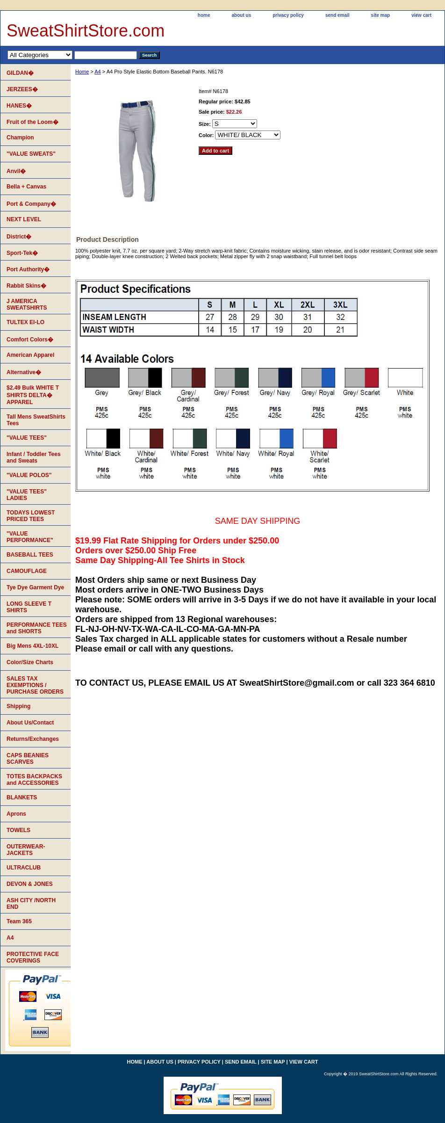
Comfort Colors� (30, 339)
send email (337, 15)
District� (19, 236)
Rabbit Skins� (26, 286)
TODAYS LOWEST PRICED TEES (31, 515)
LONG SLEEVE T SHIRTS (29, 607)
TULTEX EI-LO (25, 322)
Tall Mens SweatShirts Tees (36, 420)
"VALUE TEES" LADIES (27, 494)
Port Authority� (28, 269)
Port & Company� (31, 204)
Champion (20, 137)
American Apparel (30, 355)
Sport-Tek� (22, 253)
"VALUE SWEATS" (31, 154)
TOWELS (18, 830)
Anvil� (16, 171)
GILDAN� (20, 73)
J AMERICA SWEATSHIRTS (27, 304)
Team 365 (19, 921)
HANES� (19, 105)
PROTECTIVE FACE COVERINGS (33, 957)
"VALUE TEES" (27, 438)
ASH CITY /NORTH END (31, 903)
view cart (421, 15)
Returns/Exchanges (33, 739)
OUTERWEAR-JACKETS (26, 849)
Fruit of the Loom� (32, 122)
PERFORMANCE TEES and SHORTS (37, 628)
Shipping (18, 706)
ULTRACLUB (24, 867)
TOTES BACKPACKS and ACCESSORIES (34, 779)
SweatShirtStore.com (86, 30)
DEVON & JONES (30, 884)
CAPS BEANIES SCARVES (28, 758)
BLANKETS (22, 797)
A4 (97, 71)
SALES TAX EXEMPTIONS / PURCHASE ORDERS (35, 685)
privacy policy (288, 15)
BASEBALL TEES (30, 554)
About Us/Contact (30, 722)
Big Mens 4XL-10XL (32, 646)
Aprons (16, 814)
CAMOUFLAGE (27, 571)
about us (241, 15)
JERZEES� (22, 89)
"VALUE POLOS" (29, 475)
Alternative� (24, 372)
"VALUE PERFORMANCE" (30, 536)
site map (380, 15)
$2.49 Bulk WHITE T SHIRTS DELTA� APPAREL (33, 395)
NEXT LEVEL (24, 219)
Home (82, 71)
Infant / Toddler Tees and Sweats (34, 457)
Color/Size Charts (30, 662)
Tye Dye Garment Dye (35, 587)
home (204, 15)
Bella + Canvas (26, 186)
